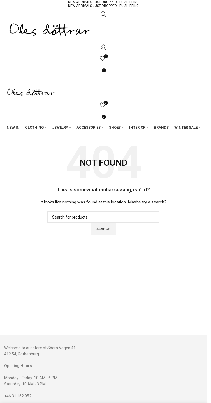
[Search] (103, 14)
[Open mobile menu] (103, 80)
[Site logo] (50, 30)
